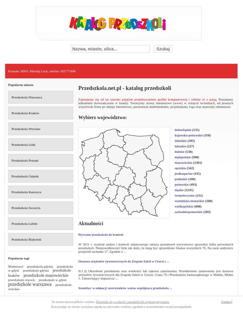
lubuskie (180, 146)
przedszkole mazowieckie (46, 275)
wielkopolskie (184, 206)
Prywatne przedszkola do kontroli (100, 234)
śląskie (179, 190)
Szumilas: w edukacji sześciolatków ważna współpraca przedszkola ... (125, 288)
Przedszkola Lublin (24, 223)
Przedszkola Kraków (25, 113)
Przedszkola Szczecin (26, 208)
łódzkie (179, 151)
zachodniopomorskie (189, 212)
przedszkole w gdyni (52, 280)
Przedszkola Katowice (26, 192)
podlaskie (181, 179)
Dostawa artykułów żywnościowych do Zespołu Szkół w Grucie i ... (123, 261)
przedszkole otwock (21, 280)
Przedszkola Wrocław (26, 129)
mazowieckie (183, 162)
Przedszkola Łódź (24, 144)
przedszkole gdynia (36, 270)
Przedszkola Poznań (25, 160)
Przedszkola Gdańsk (25, 176)
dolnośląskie (183, 130)
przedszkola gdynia (40, 266)
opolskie (180, 168)
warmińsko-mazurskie (189, 201)
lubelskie (181, 140)
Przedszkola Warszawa (27, 97)
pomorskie (182, 184)
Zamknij (226, 301)
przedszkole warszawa (30, 284)
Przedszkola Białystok (26, 239)
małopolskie (183, 157)
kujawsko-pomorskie (189, 135)
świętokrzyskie (185, 195)
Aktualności (90, 223)
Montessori (15, 266)
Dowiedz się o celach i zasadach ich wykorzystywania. (132, 301)
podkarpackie (184, 173)
